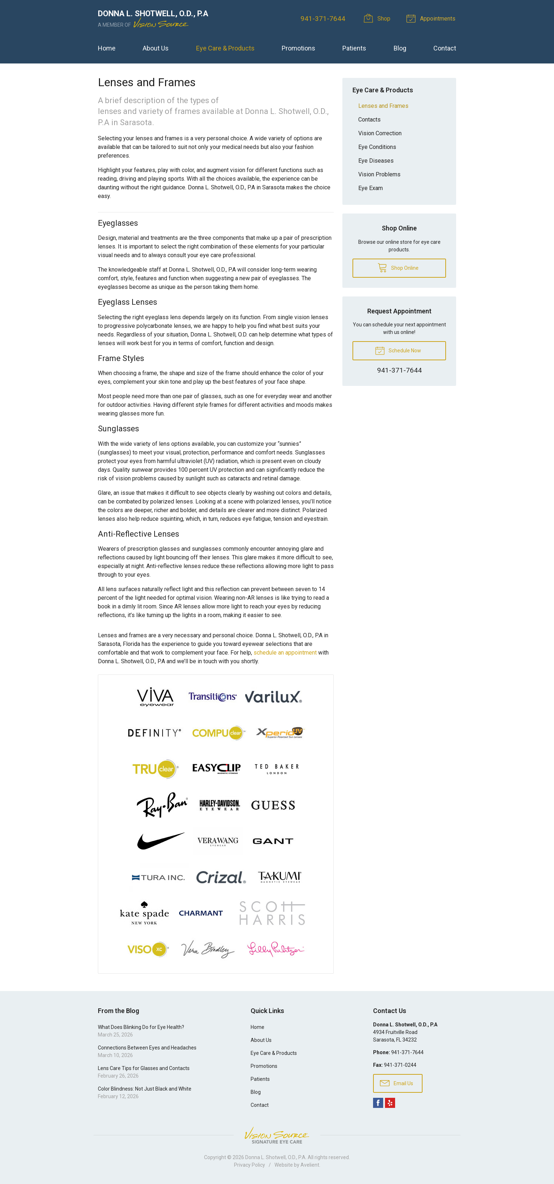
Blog (400, 48)
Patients (354, 48)
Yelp (390, 1103)
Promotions (298, 48)
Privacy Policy (249, 1165)
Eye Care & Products (225, 48)
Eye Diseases (376, 160)
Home (107, 48)
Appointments (432, 18)
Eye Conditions (377, 147)
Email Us (396, 1083)
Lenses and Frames (383, 105)
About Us (156, 48)
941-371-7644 (324, 18)
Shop (379, 18)
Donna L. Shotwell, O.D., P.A (275, 1157)
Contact (444, 48)
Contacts (369, 119)
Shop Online (398, 267)
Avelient (309, 1165)
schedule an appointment (285, 652)
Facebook (378, 1103)
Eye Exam (370, 188)
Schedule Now (398, 350)
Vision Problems (379, 174)
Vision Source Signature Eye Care (277, 1135)
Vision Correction (380, 133)
